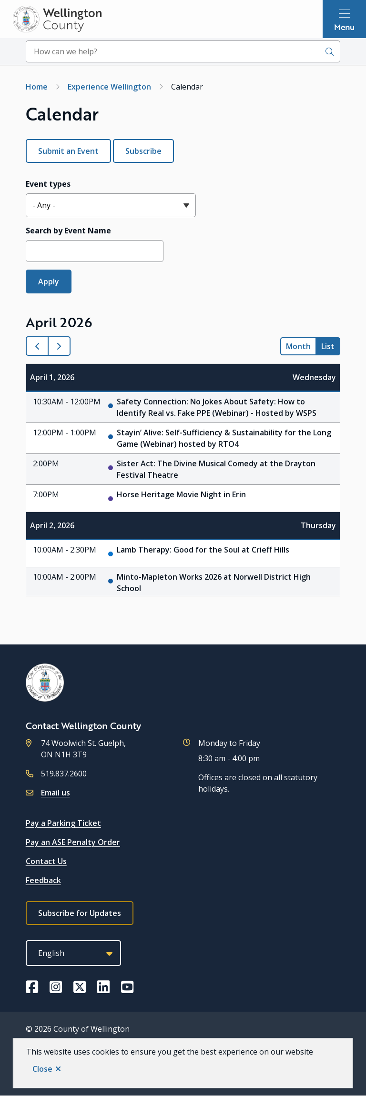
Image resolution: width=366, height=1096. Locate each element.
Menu (344, 26)
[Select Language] (73, 953)
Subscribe (143, 151)
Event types (48, 184)
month (298, 346)
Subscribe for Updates (79, 913)
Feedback (43, 880)
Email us (55, 792)
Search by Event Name (68, 230)
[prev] (37, 346)
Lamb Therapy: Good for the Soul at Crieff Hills (203, 549)
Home (37, 86)
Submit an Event (68, 151)
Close (42, 1069)
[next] (59, 346)
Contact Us (46, 861)
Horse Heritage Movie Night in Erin (181, 494)
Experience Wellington (109, 86)
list (328, 346)
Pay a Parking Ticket (63, 823)
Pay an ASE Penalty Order (73, 842)
